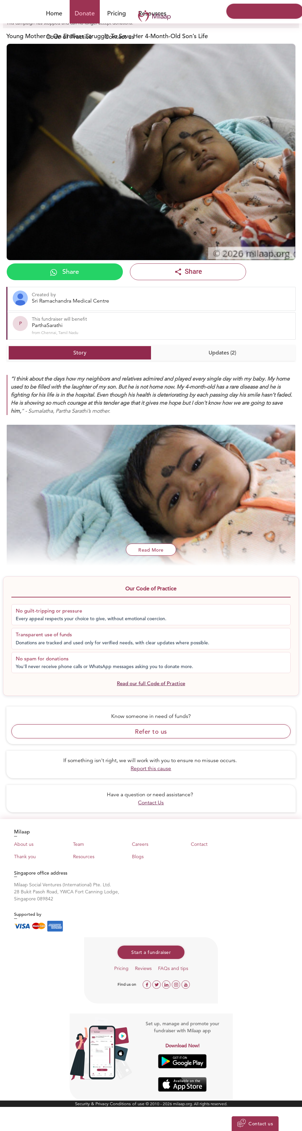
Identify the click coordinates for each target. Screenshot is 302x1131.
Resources (83, 857)
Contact (199, 844)
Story (79, 352)
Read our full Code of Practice (151, 683)
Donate (85, 13)
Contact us (119, 37)
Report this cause (151, 768)
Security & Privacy (92, 1104)
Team (78, 844)
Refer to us (151, 731)
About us (23, 844)
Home (54, 13)
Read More (151, 550)
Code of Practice (69, 37)
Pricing (116, 13)
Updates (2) (222, 352)
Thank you (25, 857)
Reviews (143, 968)
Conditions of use (128, 1104)
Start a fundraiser (151, 952)
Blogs (138, 857)
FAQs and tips (173, 968)
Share (64, 271)
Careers (140, 844)
